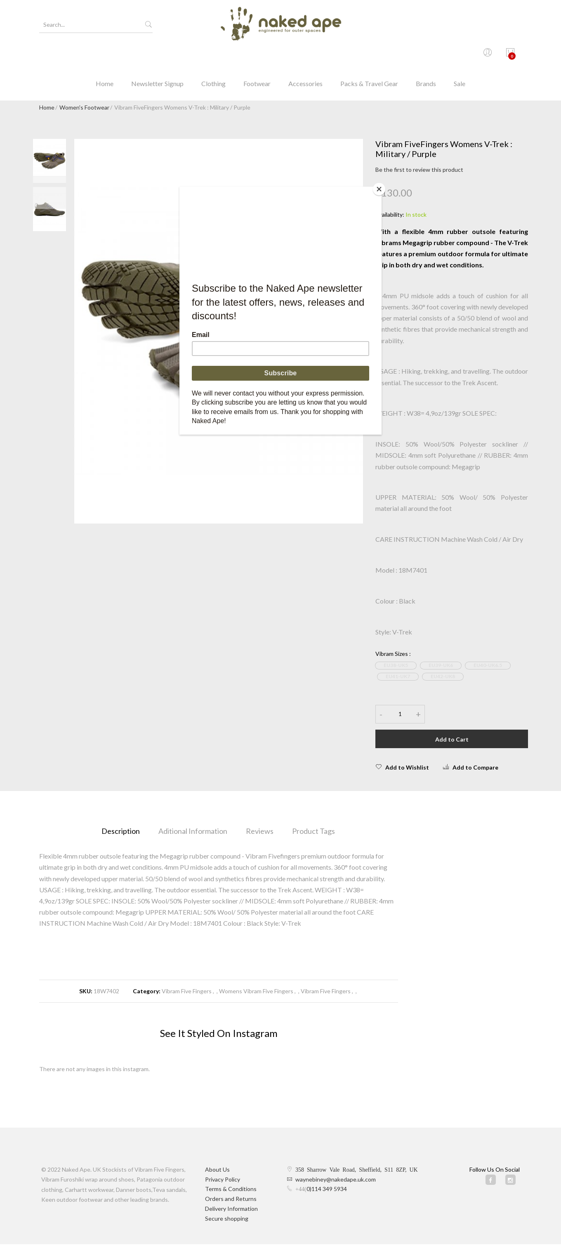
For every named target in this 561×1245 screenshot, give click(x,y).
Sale (459, 55)
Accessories (305, 55)
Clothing (213, 55)
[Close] (379, 189)
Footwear (257, 55)
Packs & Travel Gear (369, 55)
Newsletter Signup (157, 55)
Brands (426, 55)
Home (104, 55)
